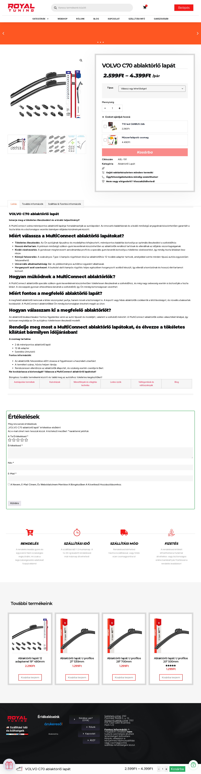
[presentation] (30, 494)
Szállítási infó (136, 19)
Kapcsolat (114, 19)
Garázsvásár (161, 19)
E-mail (12, 474)
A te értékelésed (18, 437)
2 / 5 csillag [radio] (14, 440)
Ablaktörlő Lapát (126, 164)
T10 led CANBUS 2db (133, 124)
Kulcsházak (54, 382)
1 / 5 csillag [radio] (9, 440)
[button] (3, 33)
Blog (96, 19)
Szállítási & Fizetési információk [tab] (64, 204)
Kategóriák (41, 19)
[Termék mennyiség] (112, 108)
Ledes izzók (115, 382)
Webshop (62, 19)
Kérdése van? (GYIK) (83, 720)
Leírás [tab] (14, 204)
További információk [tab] (32, 204)
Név (11, 463)
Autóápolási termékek (24, 382)
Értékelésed (15, 446)
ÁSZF (91, 741)
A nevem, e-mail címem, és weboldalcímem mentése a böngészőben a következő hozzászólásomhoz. (66, 485)
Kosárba (145, 152)
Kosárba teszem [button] (30, 678)
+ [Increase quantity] (120, 108)
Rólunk (80, 19)
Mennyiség (108, 102)
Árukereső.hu (53, 735)
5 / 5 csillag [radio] (26, 440)
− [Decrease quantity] (105, 108)
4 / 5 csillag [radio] (22, 440)
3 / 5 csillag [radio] (18, 440)
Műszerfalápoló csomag (135, 138)
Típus (110, 88)
